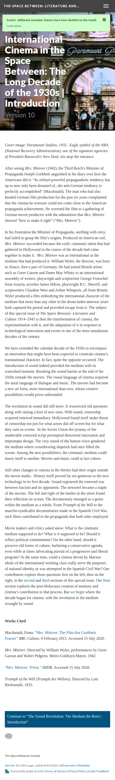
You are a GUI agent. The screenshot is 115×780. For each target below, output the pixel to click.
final (106, 580)
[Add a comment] (11, 736)
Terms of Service (56, 771)
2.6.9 (38, 771)
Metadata (83, 765)
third (45, 580)
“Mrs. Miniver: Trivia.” (23, 667)
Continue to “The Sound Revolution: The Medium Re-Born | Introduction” (54, 719)
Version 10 (12, 765)
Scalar (30, 771)
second (29, 580)
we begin (77, 592)
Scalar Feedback (98, 771)
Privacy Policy (77, 771)
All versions (68, 765)
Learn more (14, 26)
